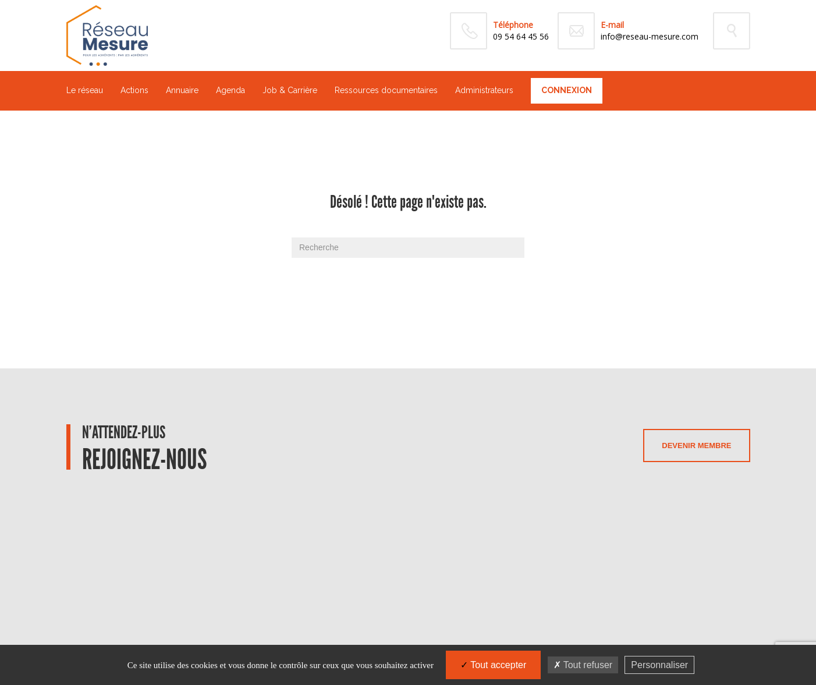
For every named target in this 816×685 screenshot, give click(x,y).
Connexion (566, 90)
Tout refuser (583, 665)
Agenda (230, 90)
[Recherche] (408, 247)
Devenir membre (696, 445)
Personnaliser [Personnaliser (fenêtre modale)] (659, 665)
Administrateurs (484, 90)
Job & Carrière (289, 90)
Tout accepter (493, 665)
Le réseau (84, 90)
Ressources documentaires (386, 90)
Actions (134, 90)
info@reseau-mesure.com (649, 36)
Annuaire (182, 90)
